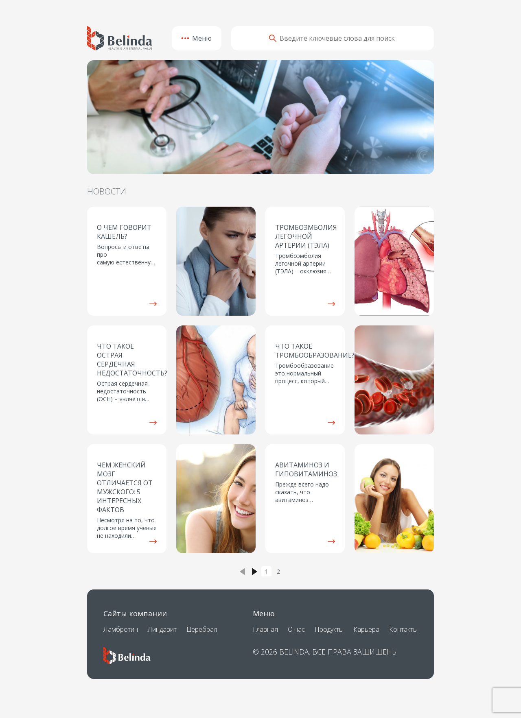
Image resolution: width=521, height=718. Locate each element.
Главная (265, 629)
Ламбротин (120, 629)
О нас (296, 629)
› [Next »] (255, 571)
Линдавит (162, 629)
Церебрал (201, 629)
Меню (197, 38)
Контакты (403, 629)
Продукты (329, 629)
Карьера (366, 629)
